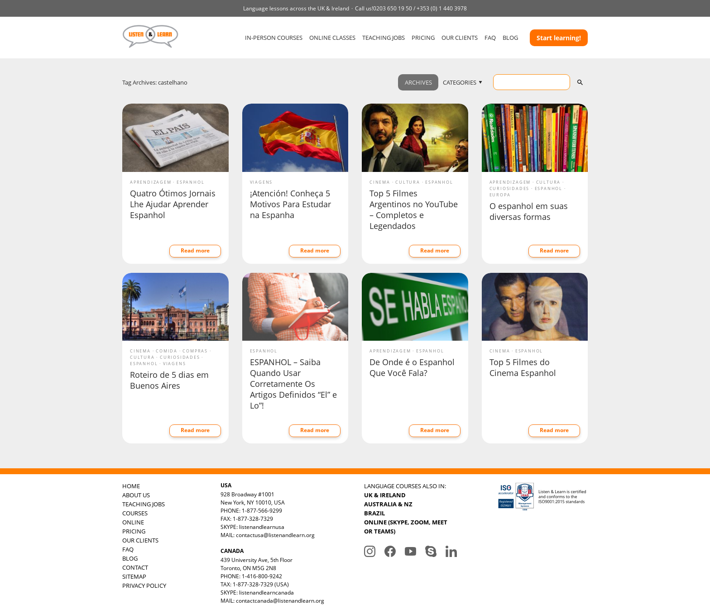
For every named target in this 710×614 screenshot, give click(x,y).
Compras (195, 351)
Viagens (261, 182)
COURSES (135, 513)
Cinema (379, 182)
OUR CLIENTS (459, 37)
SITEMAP (134, 576)
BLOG (510, 37)
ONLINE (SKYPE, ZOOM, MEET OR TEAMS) (405, 526)
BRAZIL (374, 513)
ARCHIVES (418, 82)
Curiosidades (509, 188)
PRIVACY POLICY (144, 585)
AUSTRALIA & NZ (388, 504)
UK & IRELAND (385, 495)
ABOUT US (136, 495)
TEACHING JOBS (383, 37)
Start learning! (559, 37)
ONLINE (133, 522)
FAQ (490, 37)
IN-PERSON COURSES (273, 37)
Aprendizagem (151, 182)
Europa (500, 195)
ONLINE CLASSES (332, 37)
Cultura (407, 182)
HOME (131, 486)
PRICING (423, 37)
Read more (195, 250)
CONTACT (135, 567)
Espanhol (190, 182)
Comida (167, 351)
